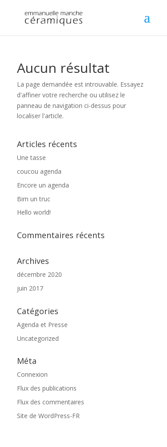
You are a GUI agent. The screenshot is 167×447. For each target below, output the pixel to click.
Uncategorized (38, 338)
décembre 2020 (39, 274)
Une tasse (31, 157)
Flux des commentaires (50, 402)
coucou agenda (39, 171)
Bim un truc (33, 199)
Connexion (32, 374)
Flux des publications (47, 388)
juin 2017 (30, 288)
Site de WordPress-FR (48, 415)
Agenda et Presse (42, 324)
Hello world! (34, 212)
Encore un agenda (43, 185)
